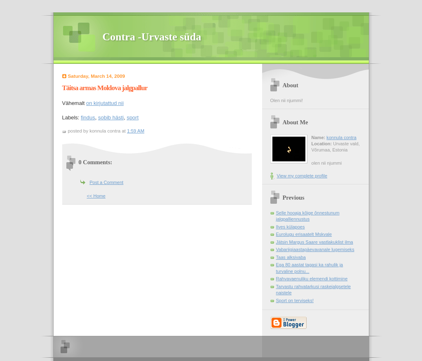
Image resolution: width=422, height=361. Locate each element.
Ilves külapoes (290, 226)
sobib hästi (111, 117)
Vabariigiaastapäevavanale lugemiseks (315, 249)
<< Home (96, 195)
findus (88, 117)
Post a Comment (106, 182)
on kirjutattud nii (105, 103)
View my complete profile (302, 175)
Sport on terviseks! (295, 300)
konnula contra (341, 137)
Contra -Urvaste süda (152, 37)
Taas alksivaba (291, 257)
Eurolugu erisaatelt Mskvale (304, 234)
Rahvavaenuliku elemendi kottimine (312, 278)
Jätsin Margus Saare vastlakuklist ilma (314, 242)
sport (132, 117)
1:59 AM (135, 130)
